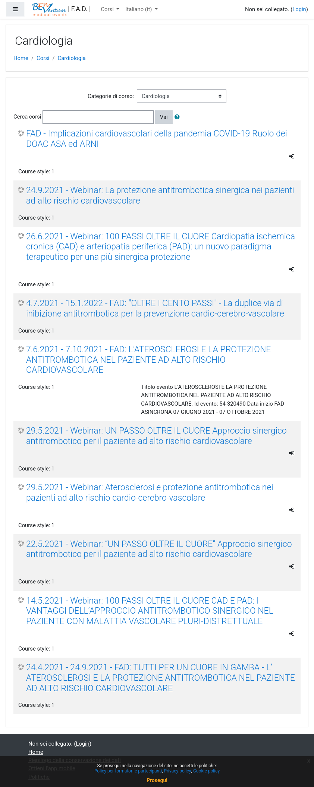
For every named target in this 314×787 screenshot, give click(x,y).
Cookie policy (206, 771)
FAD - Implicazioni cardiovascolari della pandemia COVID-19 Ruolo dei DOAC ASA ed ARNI (156, 139)
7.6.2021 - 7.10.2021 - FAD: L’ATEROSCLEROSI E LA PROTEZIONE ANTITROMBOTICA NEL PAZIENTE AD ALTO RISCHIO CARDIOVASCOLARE (148, 359)
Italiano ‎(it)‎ (139, 9)
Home (20, 58)
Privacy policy (177, 771)
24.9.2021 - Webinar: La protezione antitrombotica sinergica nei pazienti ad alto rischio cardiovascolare (160, 195)
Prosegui (157, 780)
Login (299, 9)
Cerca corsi (27, 116)
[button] (178, 117)
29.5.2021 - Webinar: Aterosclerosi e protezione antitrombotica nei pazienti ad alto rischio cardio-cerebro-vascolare (149, 492)
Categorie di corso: (111, 96)
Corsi (108, 9)
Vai (164, 117)
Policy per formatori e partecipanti (128, 771)
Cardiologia (72, 58)
